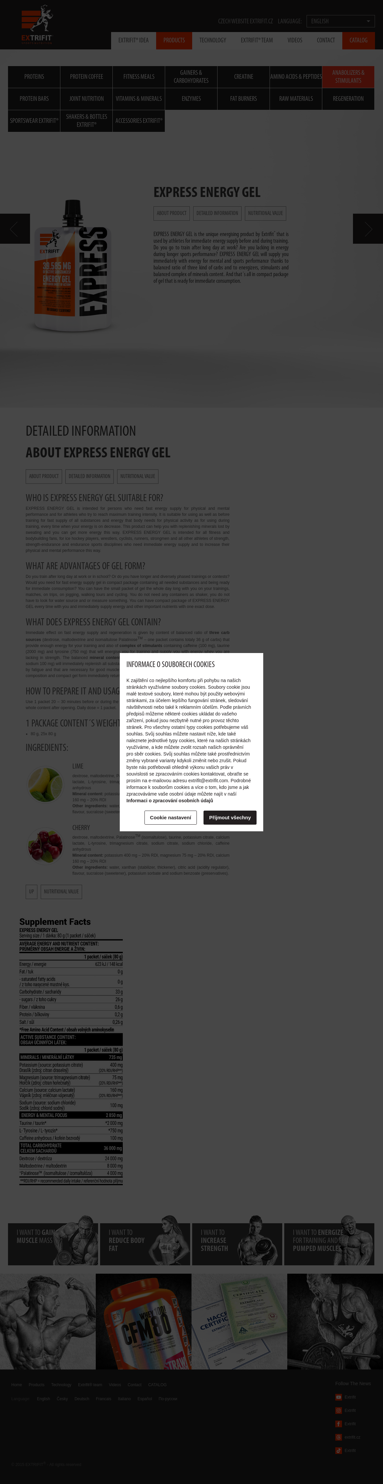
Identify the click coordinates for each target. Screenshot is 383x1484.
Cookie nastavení (170, 817)
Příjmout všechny (230, 817)
